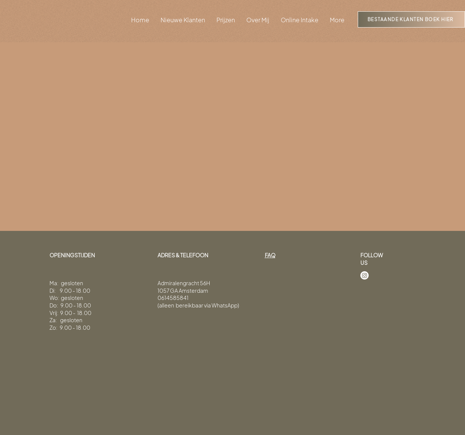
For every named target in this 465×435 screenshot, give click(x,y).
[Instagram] (364, 275)
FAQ (270, 255)
